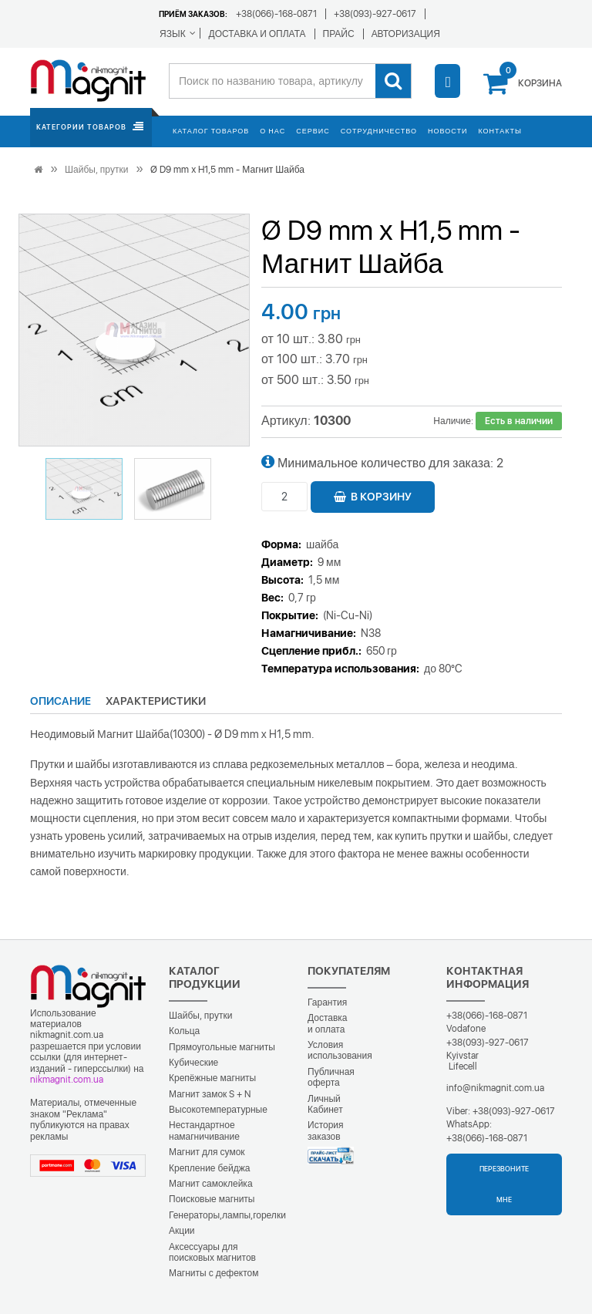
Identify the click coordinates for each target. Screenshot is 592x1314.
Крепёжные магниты (212, 1078)
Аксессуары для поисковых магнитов (212, 1252)
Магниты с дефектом (214, 1273)
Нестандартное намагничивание (204, 1130)
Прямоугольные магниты (222, 1047)
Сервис (312, 130)
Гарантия (327, 1002)
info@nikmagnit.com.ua (495, 1088)
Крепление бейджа (209, 1168)
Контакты (500, 130)
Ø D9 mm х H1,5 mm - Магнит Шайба (227, 169)
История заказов (326, 1130)
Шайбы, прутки (96, 169)
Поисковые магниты (212, 1199)
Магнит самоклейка (211, 1183)
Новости (447, 130)
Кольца (184, 1031)
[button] (84, 489)
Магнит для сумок (207, 1152)
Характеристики (156, 701)
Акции (182, 1230)
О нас (272, 130)
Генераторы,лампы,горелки (227, 1215)
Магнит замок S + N (210, 1094)
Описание (60, 701)
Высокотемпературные (218, 1109)
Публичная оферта (331, 1077)
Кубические (193, 1062)
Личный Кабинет (325, 1104)
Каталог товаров (211, 130)
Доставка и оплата (328, 1023)
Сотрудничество (379, 130)
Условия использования (340, 1050)
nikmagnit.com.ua (66, 1079)
